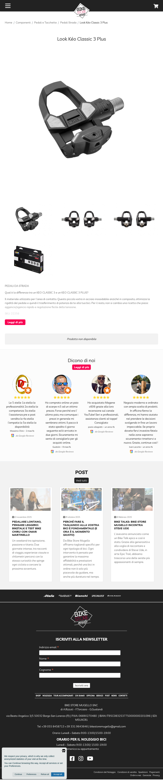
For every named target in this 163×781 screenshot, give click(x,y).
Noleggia (38, 696)
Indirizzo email (49, 647)
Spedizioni (143, 773)
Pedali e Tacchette (45, 22)
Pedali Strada (68, 22)
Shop (27, 696)
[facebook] (73, 760)
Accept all (57, 775)
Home (8, 22)
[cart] (156, 7)
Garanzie (147, 776)
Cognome (46, 669)
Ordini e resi (135, 776)
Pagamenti (154, 773)
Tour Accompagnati (59, 696)
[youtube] (90, 760)
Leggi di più (15, 322)
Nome (44, 658)
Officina (92, 696)
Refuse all (45, 775)
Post (113, 696)
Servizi (104, 696)
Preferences (31, 775)
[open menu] (7, 6)
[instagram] (81, 760)
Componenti (23, 22)
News (122, 696)
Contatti (133, 696)
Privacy (156, 776)
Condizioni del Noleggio (105, 773)
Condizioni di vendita (127, 773)
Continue (18, 775)
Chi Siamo (79, 696)
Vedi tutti (81, 480)
